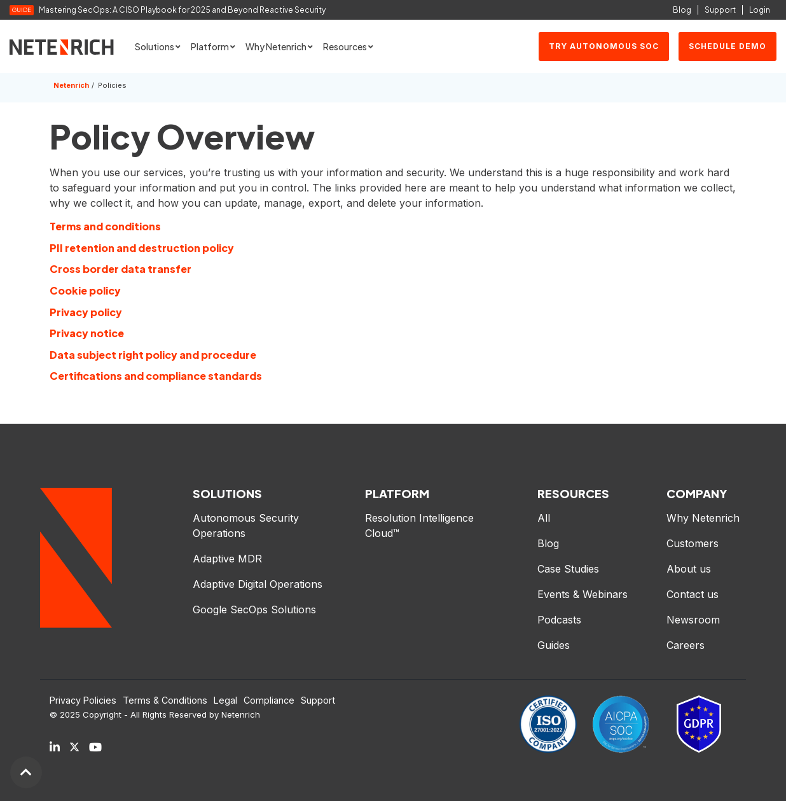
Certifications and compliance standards (156, 375)
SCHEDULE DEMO (727, 46)
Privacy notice (87, 333)
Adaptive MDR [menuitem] (227, 558)
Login (759, 10)
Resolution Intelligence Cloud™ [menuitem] (421, 526)
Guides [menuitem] (553, 645)
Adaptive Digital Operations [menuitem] (259, 584)
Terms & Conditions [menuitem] (165, 700)
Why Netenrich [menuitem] (703, 518)
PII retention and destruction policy (142, 247)
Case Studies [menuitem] (568, 568)
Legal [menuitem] (225, 700)
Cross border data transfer (120, 268)
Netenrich (71, 85)
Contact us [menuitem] (692, 594)
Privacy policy (86, 312)
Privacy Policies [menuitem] (83, 700)
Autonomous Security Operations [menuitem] (247, 526)
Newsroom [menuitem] (693, 619)
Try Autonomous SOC (604, 46)
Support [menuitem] (318, 700)
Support (720, 10)
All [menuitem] (543, 518)
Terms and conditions (105, 226)
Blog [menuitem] (548, 543)
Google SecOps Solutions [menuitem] (254, 609)
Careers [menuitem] (685, 645)
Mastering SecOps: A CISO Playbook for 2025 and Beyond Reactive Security (183, 10)
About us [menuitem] (688, 568)
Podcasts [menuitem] (559, 619)
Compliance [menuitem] (269, 700)
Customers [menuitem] (692, 543)
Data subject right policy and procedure (153, 354)
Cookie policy (85, 290)
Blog (682, 10)
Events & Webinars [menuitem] (582, 594)
